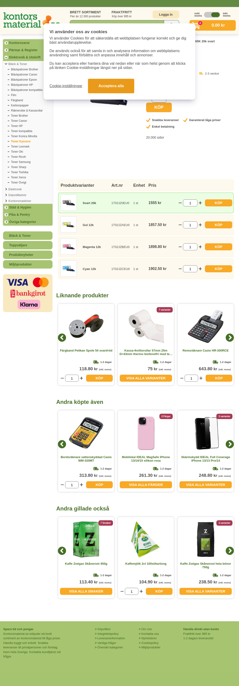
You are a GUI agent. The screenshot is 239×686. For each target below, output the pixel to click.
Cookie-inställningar (65, 86)
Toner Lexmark (20, 146)
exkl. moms (197, 14)
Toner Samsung (21, 162)
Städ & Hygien (20, 207)
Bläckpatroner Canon (24, 74)
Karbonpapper (20, 105)
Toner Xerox (18, 177)
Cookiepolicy (150, 643)
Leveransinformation (111, 638)
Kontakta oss (150, 634)
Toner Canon (19, 120)
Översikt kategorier (110, 647)
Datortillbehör (17, 195)
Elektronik (15, 189)
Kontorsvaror (19, 43)
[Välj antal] (190, 202)
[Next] (230, 338)
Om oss (146, 629)
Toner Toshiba (19, 172)
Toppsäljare (18, 245)
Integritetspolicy (108, 634)
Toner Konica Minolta (24, 136)
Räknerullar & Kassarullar (27, 110)
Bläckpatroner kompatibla (26, 90)
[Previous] (62, 338)
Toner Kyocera (20, 141)
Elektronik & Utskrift (25, 57)
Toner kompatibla (21, 131)
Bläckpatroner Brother (24, 69)
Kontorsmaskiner (19, 201)
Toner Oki (17, 151)
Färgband (17, 100)
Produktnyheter (21, 255)
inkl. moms (225, 14)
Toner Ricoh (18, 156)
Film (13, 95)
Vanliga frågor (107, 643)
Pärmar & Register (23, 50)
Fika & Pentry (19, 214)
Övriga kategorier (22, 222)
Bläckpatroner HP (22, 84)
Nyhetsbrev (149, 638)
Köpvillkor (104, 629)
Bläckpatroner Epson (24, 79)
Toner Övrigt (18, 182)
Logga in (165, 14)
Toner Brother (19, 115)
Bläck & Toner (17, 64)
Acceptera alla (111, 86)
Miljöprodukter (20, 264)
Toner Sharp (18, 167)
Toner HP (17, 126)
